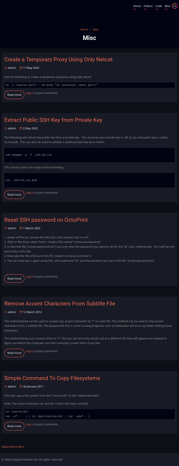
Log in (30, 93)
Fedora (148, 6)
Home (137, 6)
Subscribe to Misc (13, 446)
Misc (168, 6)
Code (158, 6)
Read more (15, 95)
